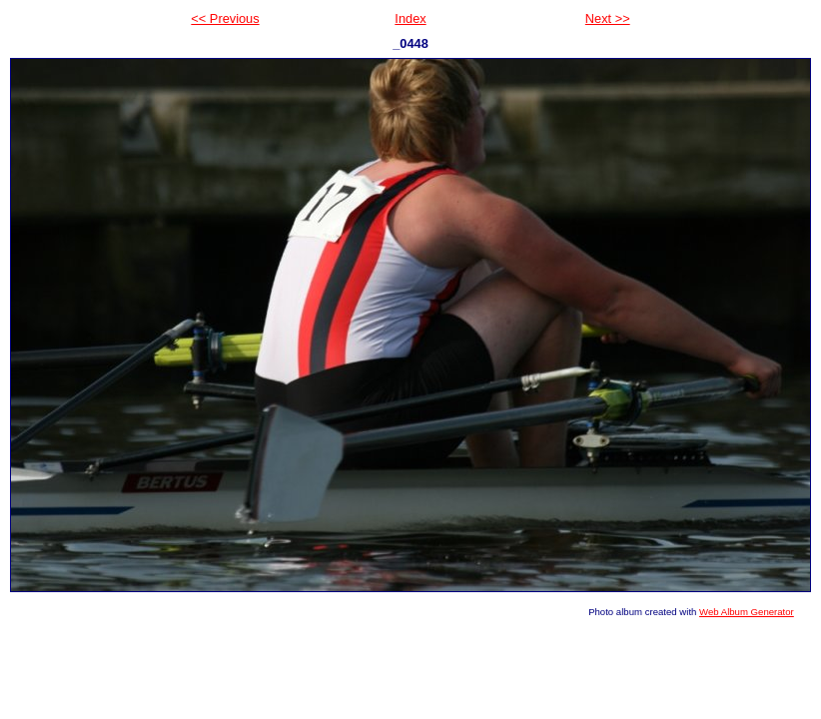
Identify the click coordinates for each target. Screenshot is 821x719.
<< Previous (225, 18)
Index (410, 18)
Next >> (607, 18)
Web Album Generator (746, 611)
